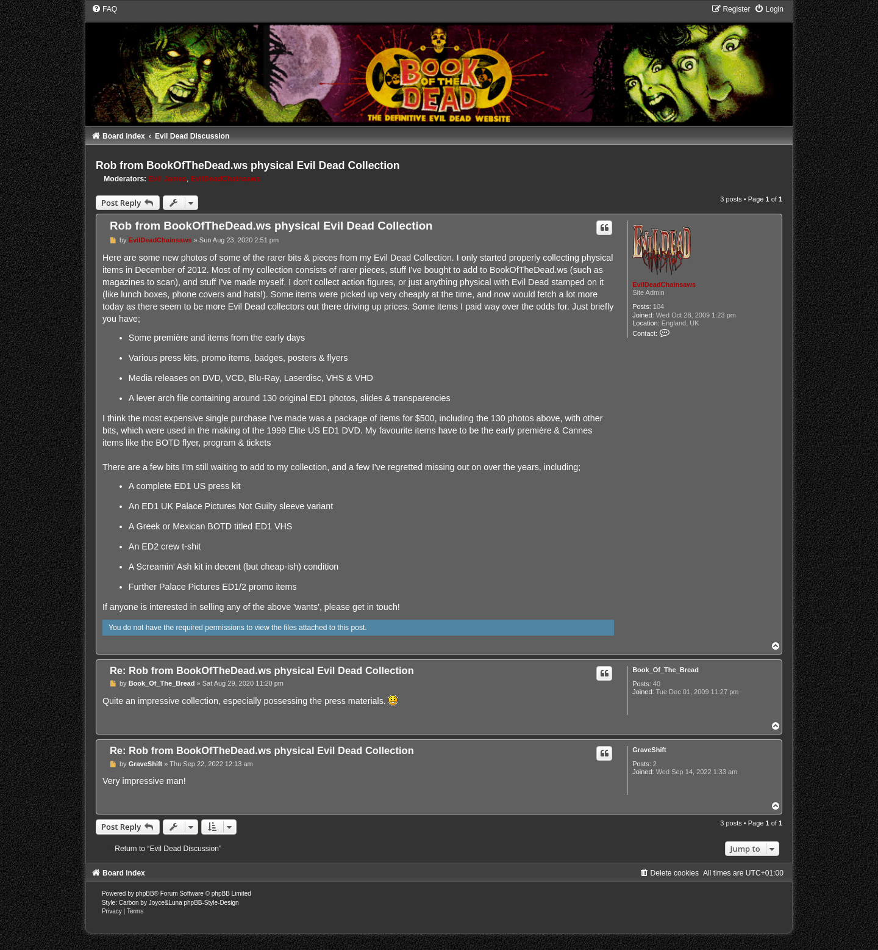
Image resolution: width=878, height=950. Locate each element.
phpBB (145, 893)
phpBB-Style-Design (211, 902)
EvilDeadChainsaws (225, 179)
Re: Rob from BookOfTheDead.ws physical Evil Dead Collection (262, 670)
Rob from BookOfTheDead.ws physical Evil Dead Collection (248, 165)
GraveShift (649, 749)
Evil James (168, 179)
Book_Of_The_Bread (665, 669)
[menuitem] (104, 9)
